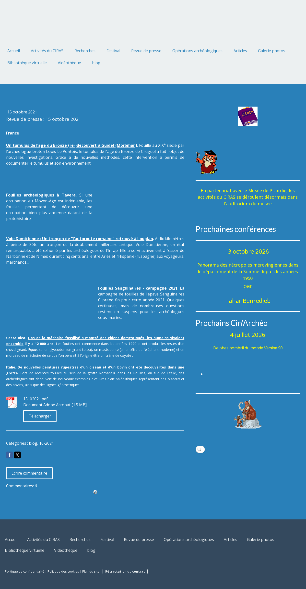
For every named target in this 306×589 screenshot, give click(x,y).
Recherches (84, 50)
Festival (113, 50)
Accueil (13, 50)
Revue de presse (146, 50)
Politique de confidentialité (24, 571)
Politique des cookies (63, 571)
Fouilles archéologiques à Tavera (41, 195)
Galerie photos (271, 50)
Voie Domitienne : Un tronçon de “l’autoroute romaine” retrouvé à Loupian (79, 238)
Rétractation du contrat (125, 571)
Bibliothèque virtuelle (27, 62)
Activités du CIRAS (47, 50)
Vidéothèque (69, 62)
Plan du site (90, 571)
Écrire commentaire (29, 473)
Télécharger (40, 416)
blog (96, 62)
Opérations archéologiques (197, 50)
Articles (240, 50)
